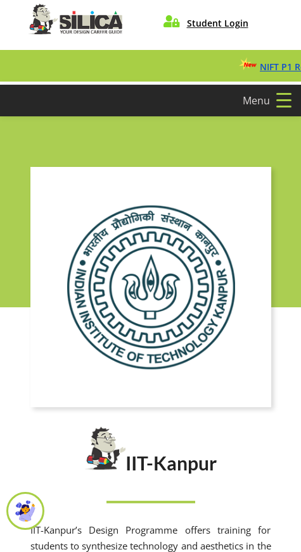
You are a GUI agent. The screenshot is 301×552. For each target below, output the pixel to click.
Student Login (217, 23)
